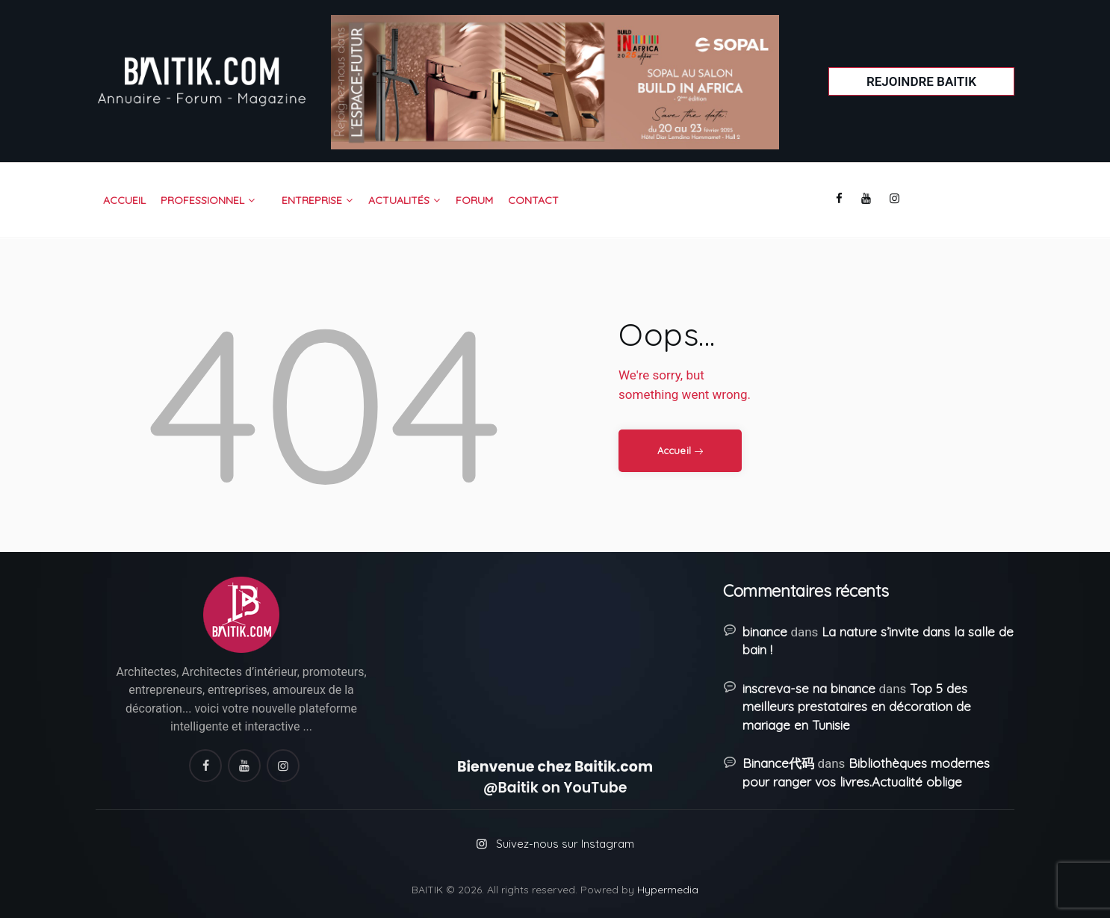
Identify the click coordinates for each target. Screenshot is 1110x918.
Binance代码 (778, 763)
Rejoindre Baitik (921, 81)
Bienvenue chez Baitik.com (555, 767)
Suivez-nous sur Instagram (565, 844)
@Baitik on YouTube (555, 788)
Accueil (674, 450)
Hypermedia (667, 889)
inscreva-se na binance (808, 688)
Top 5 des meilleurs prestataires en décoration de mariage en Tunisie (856, 706)
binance (764, 631)
